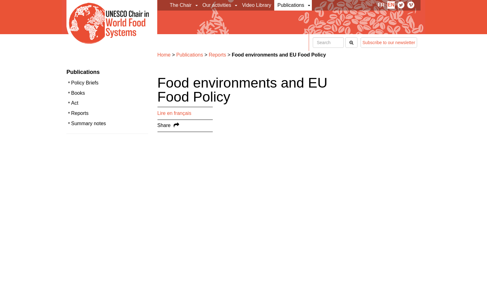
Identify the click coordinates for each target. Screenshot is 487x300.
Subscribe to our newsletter (388, 42)
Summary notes (88, 123)
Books (78, 93)
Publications (290, 5)
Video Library (256, 5)
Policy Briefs (84, 82)
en (391, 4)
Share (164, 125)
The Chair (181, 5)
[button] (197, 5)
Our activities (217, 5)
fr (381, 4)
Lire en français (174, 113)
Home (164, 54)
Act (74, 103)
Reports (80, 113)
